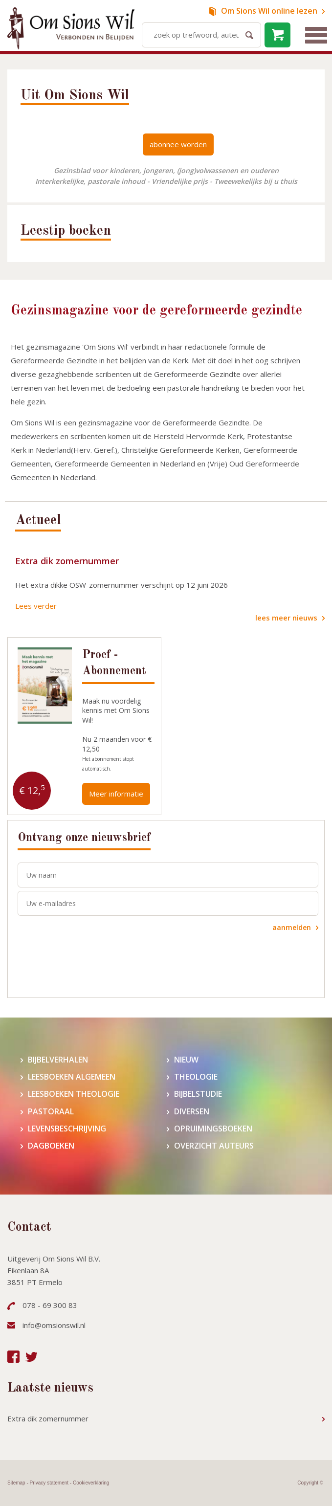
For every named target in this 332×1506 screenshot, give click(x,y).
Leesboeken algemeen (71, 1077)
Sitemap (16, 1482)
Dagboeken (51, 1146)
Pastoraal (51, 1112)
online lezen (269, 10)
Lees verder (36, 606)
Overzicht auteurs (214, 1146)
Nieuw (186, 1060)
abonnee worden (178, 144)
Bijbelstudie (198, 1094)
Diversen (191, 1112)
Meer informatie (116, 793)
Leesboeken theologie (73, 1094)
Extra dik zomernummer (67, 561)
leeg (277, 34)
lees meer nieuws (286, 617)
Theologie (196, 1077)
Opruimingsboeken (213, 1129)
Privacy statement (49, 1482)
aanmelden (291, 927)
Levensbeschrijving (67, 1129)
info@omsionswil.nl (54, 1325)
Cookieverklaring (91, 1482)
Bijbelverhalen (58, 1060)
